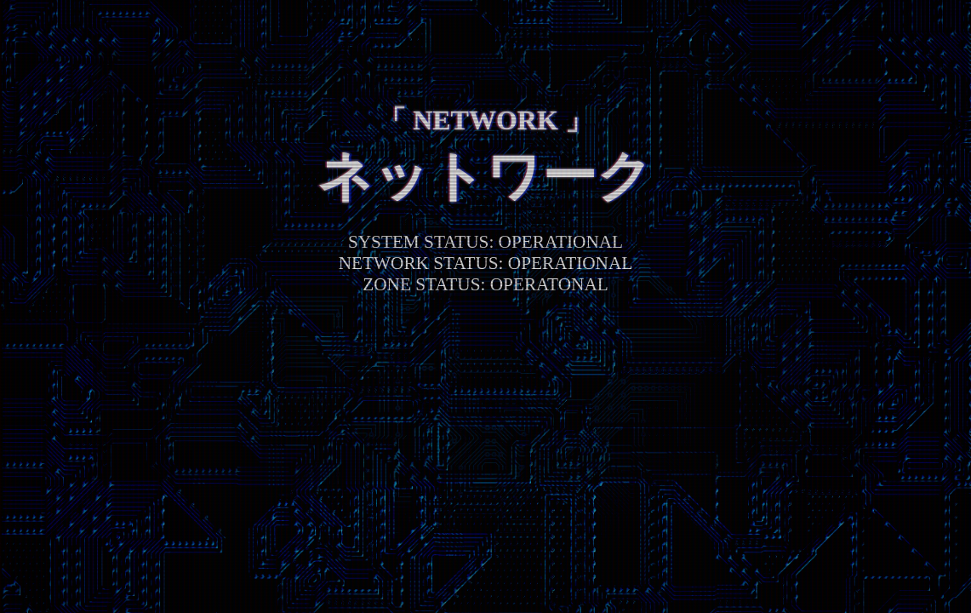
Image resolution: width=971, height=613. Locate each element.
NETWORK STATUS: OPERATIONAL (486, 263)
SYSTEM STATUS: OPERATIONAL (485, 242)
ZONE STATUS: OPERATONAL (485, 284)
